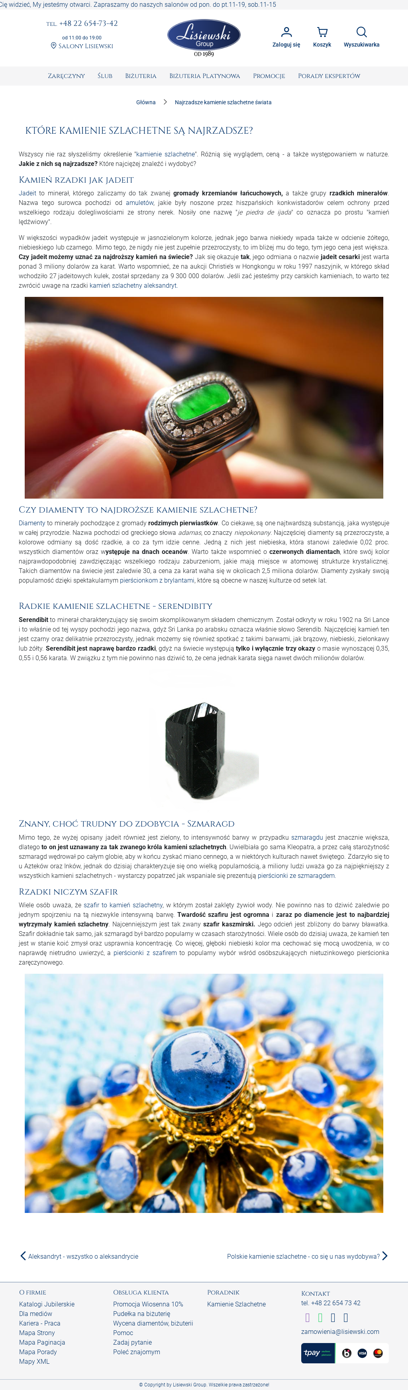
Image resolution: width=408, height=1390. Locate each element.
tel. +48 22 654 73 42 (331, 1303)
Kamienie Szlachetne (236, 1304)
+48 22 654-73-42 (82, 24)
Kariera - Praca (40, 1323)
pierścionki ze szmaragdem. (297, 875)
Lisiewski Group (189, 1385)
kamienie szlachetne (165, 154)
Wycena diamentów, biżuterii (153, 1323)
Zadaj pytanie (132, 1342)
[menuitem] (66, 76)
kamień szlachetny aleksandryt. (134, 285)
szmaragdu (307, 837)
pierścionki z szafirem (145, 953)
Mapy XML (34, 1361)
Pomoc (123, 1333)
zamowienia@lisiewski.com (340, 1331)
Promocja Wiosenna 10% (148, 1304)
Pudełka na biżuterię (141, 1314)
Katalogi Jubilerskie (47, 1304)
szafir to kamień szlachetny (123, 905)
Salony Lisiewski (82, 46)
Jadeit (27, 193)
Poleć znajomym (136, 1352)
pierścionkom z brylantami (157, 580)
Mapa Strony (37, 1333)
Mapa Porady (38, 1352)
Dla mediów (35, 1314)
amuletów (139, 203)
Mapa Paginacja (42, 1342)
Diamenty (32, 523)
